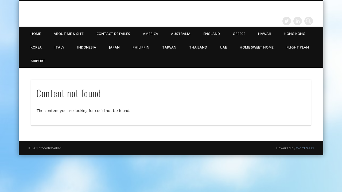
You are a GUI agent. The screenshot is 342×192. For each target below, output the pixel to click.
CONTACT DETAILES (113, 33)
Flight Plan (297, 47)
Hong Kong (294, 33)
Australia (181, 33)
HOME (35, 33)
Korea (36, 47)
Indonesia (86, 47)
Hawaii (264, 33)
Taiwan (169, 47)
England (211, 33)
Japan (114, 47)
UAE (223, 47)
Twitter (286, 21)
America (150, 33)
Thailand (198, 47)
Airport (37, 60)
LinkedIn (297, 21)
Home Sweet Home (257, 47)
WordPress (305, 148)
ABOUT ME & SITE (69, 33)
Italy (59, 47)
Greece (239, 33)
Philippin (141, 47)
